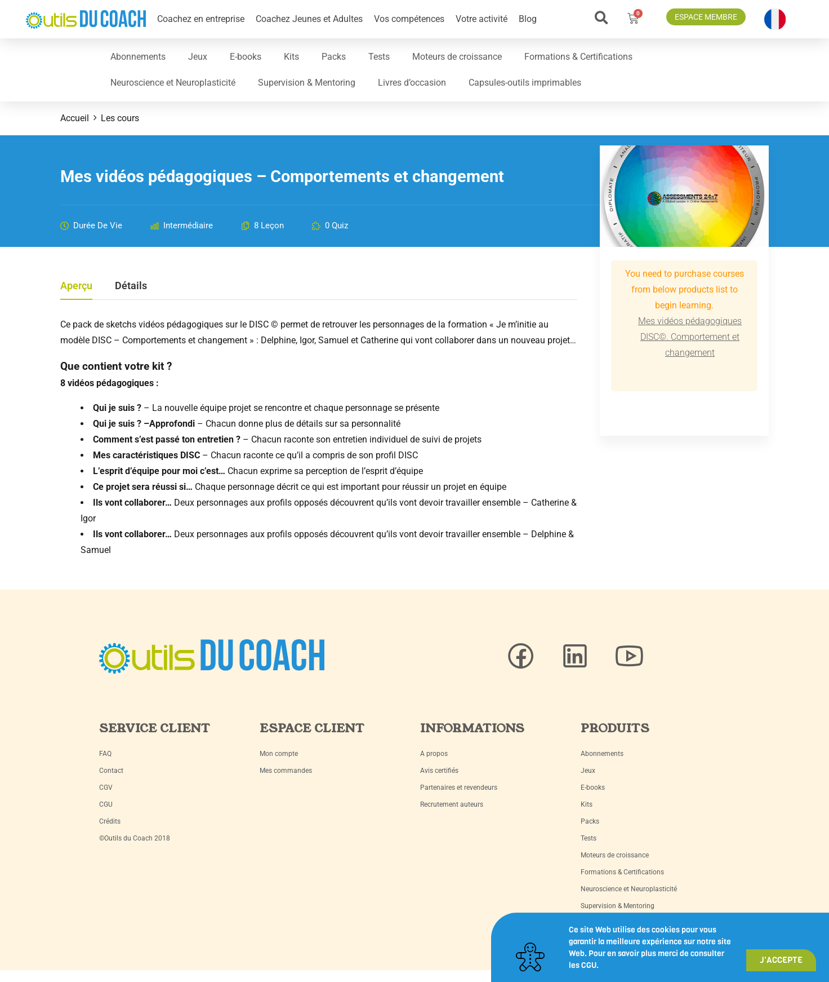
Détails (131, 286)
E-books (245, 56)
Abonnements (138, 56)
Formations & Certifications (578, 56)
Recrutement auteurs (451, 804)
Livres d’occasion (412, 82)
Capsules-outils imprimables (525, 82)
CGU (106, 804)
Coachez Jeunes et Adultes (309, 19)
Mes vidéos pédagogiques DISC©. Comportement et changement (690, 337)
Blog (528, 19)
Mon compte (279, 754)
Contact (111, 771)
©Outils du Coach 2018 (134, 838)
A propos (434, 754)
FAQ (105, 754)
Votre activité (481, 19)
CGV (106, 787)
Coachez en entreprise (200, 19)
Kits (291, 56)
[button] (601, 18)
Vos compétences (409, 19)
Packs (334, 56)
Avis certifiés (439, 771)
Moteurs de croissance (457, 56)
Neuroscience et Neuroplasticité (172, 82)
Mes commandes (286, 771)
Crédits (110, 821)
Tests (379, 56)
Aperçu (76, 286)
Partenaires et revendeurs (458, 787)
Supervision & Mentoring (306, 82)
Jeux (197, 56)
